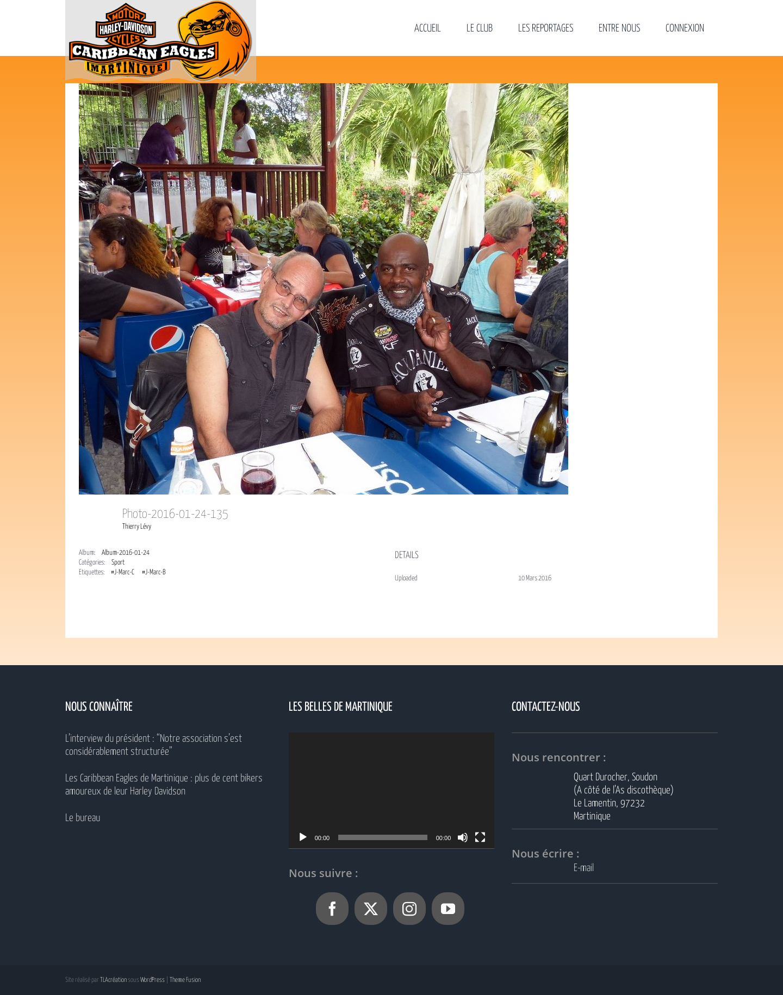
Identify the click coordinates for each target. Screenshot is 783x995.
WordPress (152, 980)
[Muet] (462, 837)
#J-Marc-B (154, 572)
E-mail (584, 868)
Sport (118, 562)
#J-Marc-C (122, 572)
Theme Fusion (185, 980)
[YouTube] (448, 908)
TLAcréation (113, 980)
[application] (392, 790)
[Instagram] (409, 908)
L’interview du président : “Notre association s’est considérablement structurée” (153, 745)
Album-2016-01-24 (126, 552)
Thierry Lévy (136, 526)
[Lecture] (302, 837)
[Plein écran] (480, 837)
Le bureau (82, 818)
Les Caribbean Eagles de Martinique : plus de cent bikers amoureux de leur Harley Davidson (164, 785)
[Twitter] (371, 908)
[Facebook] (332, 908)
